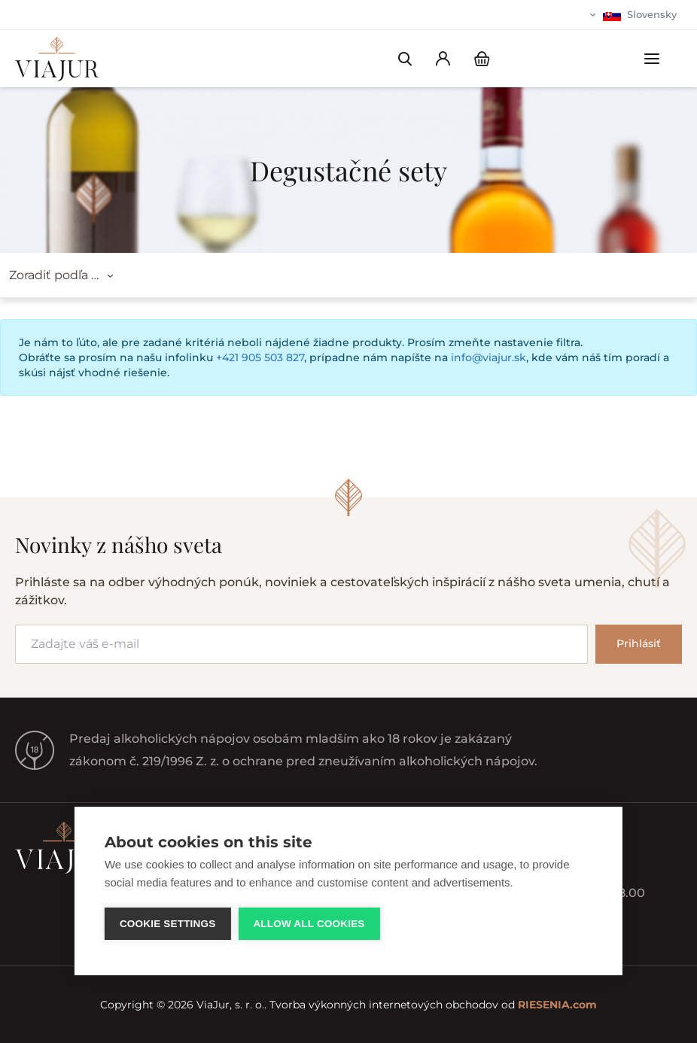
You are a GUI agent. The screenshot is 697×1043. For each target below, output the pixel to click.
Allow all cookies (308, 923)
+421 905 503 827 (260, 357)
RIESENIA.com (557, 1004)
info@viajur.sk (488, 357)
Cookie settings (168, 923)
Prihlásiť (638, 643)
